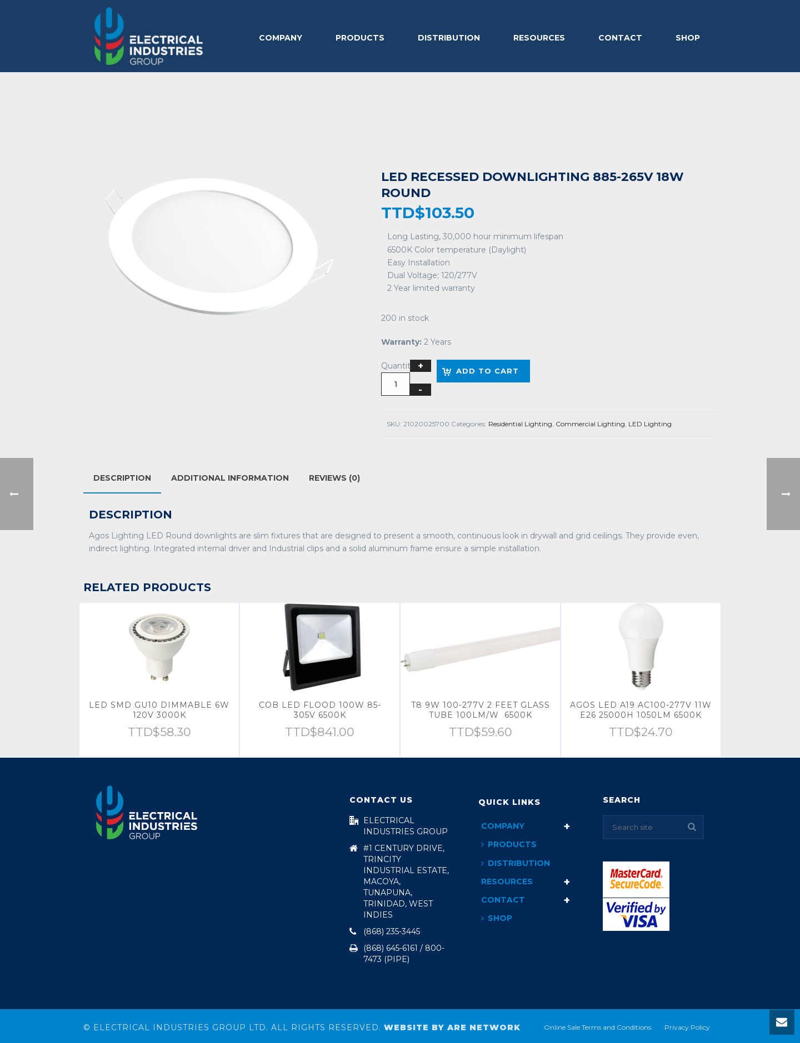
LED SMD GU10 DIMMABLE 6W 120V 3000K (159, 710)
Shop (688, 38)
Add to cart (487, 370)
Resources (539, 38)
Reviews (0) (334, 478)
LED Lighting (650, 424)
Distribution (449, 38)
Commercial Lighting (590, 424)
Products (360, 38)
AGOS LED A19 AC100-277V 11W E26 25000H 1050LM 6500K (641, 710)
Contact (620, 38)
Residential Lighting (520, 424)
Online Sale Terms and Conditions (597, 1027)
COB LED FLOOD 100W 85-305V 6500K (320, 710)
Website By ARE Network (452, 1027)
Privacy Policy (687, 1027)
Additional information (230, 478)
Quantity (398, 366)
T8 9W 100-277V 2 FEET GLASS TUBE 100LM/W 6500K (480, 710)
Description (122, 478)
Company (280, 38)
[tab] (122, 477)
